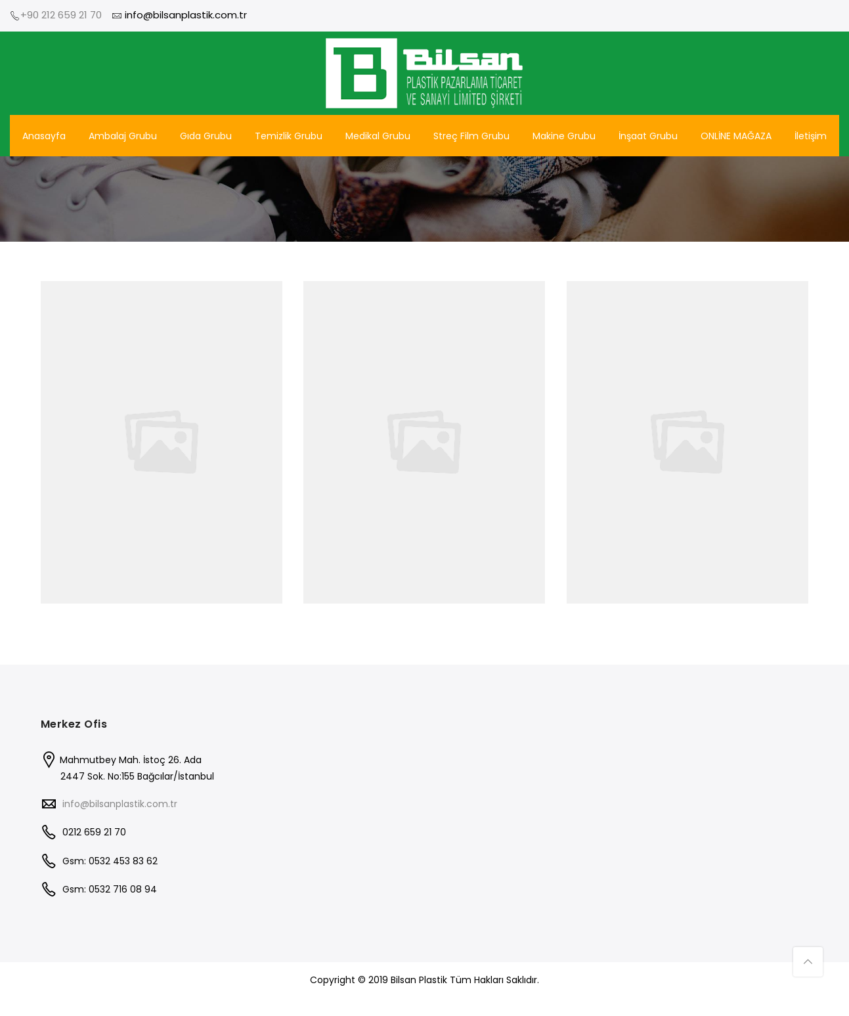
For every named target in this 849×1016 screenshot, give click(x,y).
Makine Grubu (564, 136)
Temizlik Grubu (288, 136)
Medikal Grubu (377, 136)
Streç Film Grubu (471, 136)
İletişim (811, 136)
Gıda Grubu (206, 136)
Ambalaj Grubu (123, 136)
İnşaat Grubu (648, 136)
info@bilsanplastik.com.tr (119, 803)
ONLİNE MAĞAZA (736, 136)
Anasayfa (44, 136)
